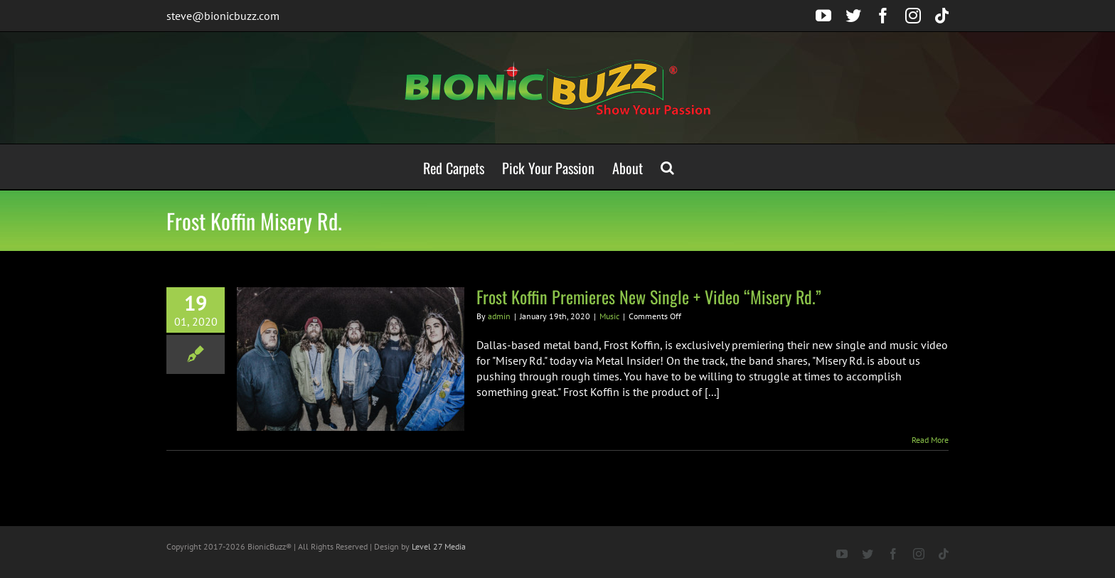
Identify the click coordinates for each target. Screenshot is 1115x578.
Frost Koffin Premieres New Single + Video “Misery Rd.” (648, 296)
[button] (667, 166)
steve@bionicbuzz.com (222, 16)
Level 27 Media (439, 546)
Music (609, 316)
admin (499, 316)
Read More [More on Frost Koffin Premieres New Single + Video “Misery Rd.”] (930, 439)
